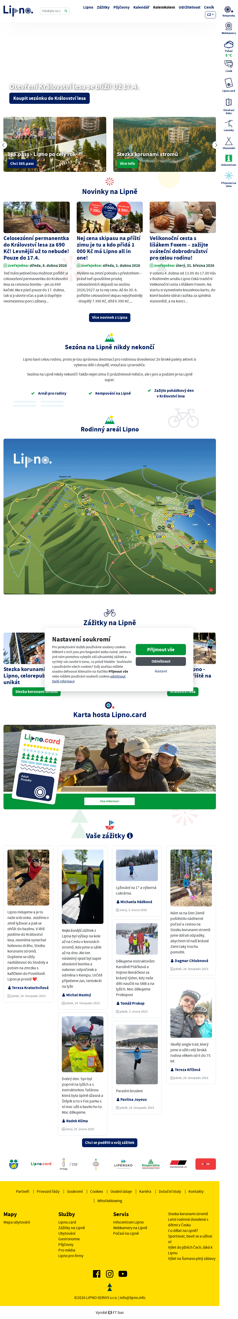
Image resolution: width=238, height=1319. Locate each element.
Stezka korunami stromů (36, 691)
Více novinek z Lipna (109, 317)
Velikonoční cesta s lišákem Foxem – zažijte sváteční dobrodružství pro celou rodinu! (179, 247)
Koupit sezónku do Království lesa (49, 98)
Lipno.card (67, 1222)
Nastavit (161, 671)
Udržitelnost (189, 7)
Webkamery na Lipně (130, 1227)
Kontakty (196, 1191)
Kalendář (141, 7)
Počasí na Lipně (126, 1233)
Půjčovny (121, 7)
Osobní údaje (121, 1191)
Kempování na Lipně (109, 393)
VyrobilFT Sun (110, 1312)
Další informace (63, 681)
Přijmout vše (161, 649)
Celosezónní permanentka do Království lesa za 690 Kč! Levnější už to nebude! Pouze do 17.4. (36, 247)
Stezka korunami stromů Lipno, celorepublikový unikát (34, 675)
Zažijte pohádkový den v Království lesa (170, 393)
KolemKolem (164, 7)
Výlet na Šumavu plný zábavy (191, 1258)
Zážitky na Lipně (71, 1227)
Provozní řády (48, 1191)
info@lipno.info (132, 1297)
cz (209, 14)
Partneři (22, 1191)
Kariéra (145, 1191)
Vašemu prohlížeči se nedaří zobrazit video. (109, 75)
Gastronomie (69, 1238)
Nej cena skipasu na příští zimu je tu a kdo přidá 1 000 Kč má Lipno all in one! (108, 247)
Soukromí (75, 1191)
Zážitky (103, 7)
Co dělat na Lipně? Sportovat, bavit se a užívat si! (190, 1236)
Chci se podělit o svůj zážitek (109, 1142)
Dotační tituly (170, 1191)
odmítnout (118, 676)
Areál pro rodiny (48, 393)
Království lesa (182, 691)
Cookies (96, 1191)
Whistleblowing (109, 1200)
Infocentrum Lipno (128, 1222)
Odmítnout (161, 661)
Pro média (66, 1250)
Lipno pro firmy (70, 1255)
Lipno (88, 7)
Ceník (209, 7)
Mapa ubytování (16, 1222)
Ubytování (66, 1233)
